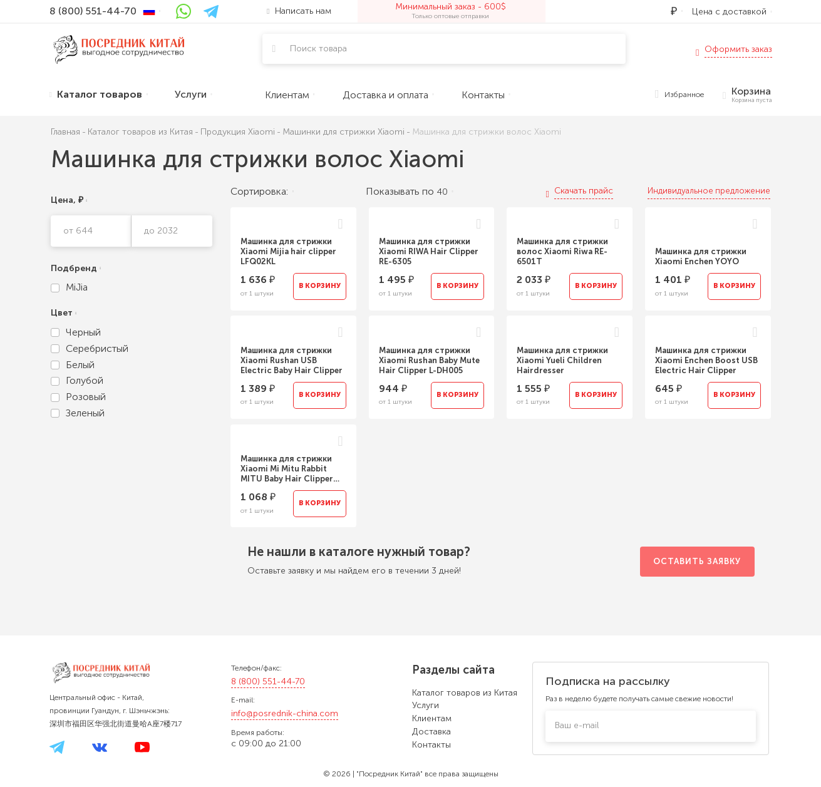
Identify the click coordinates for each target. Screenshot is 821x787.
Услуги (425, 705)
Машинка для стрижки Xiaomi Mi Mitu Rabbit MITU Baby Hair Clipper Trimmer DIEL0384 (286, 469)
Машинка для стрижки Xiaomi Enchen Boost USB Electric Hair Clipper (706, 360)
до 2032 (161, 230)
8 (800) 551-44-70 (268, 681)
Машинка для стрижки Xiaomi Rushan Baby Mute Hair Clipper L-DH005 (429, 360)
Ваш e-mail (577, 725)
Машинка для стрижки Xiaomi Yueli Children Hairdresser (562, 360)
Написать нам (299, 11)
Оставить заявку (697, 561)
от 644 (78, 230)
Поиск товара (318, 48)
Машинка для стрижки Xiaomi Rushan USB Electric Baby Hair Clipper (291, 360)
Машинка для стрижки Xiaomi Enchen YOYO (700, 256)
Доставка (431, 731)
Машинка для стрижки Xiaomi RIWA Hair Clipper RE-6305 (428, 251)
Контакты (431, 744)
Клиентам (432, 718)
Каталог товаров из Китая (464, 692)
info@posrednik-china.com (284, 713)
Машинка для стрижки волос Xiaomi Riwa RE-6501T (562, 251)
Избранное (679, 94)
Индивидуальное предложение (709, 190)
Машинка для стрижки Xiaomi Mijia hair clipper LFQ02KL (288, 251)
